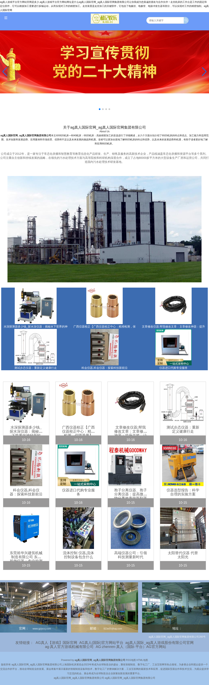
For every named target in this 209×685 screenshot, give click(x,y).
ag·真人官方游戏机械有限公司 (69, 647)
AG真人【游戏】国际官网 (56, 643)
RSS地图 (131, 660)
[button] (204, 71)
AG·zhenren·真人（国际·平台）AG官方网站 (131, 647)
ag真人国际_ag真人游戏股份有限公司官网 (159, 643)
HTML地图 (142, 660)
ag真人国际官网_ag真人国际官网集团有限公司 (25, 135)
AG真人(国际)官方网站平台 (101, 643)
